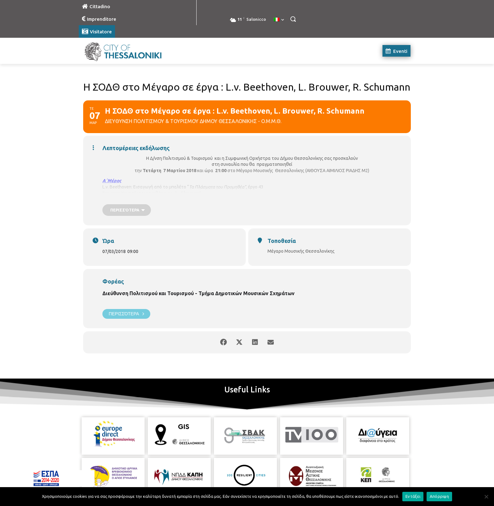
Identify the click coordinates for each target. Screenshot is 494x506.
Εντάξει (412, 496)
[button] (293, 18)
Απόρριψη (439, 496)
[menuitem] (278, 19)
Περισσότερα (126, 314)
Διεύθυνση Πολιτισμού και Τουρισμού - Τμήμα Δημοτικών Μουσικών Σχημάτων (198, 293)
